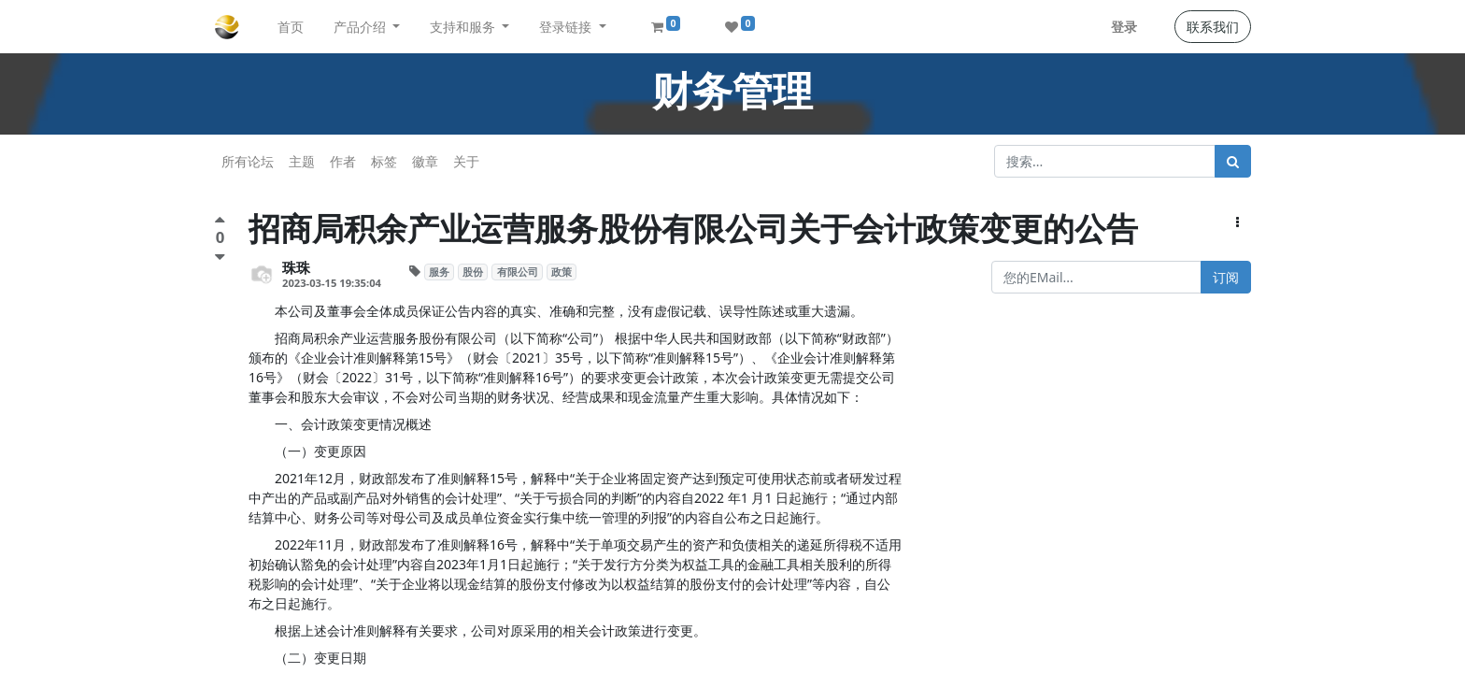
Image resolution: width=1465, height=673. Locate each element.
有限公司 (517, 272)
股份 (472, 272)
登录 (1124, 27)
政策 (561, 272)
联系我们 (1213, 27)
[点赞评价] (220, 222)
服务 (439, 272)
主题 (302, 161)
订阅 (1226, 277)
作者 (343, 161)
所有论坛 (247, 161)
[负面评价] (220, 256)
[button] (1237, 222)
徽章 (425, 161)
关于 (466, 161)
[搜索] (1233, 161)
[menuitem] (291, 26)
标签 (384, 161)
